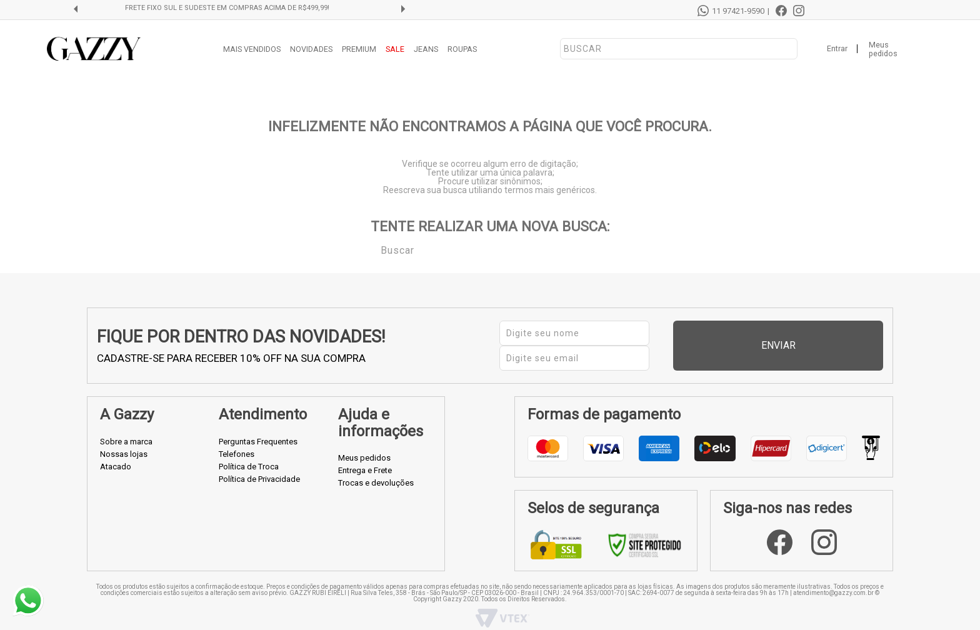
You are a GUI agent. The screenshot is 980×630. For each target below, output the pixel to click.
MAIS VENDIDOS (252, 49)
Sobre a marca (126, 426)
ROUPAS (462, 49)
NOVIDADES (311, 49)
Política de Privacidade (259, 464)
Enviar (843, 338)
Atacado (115, 451)
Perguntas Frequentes (258, 426)
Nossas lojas (124, 439)
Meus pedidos (883, 49)
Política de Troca (249, 451)
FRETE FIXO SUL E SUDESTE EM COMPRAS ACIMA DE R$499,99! (243, 8)
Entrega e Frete (365, 456)
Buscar (372, 249)
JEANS (426, 49)
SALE (395, 49)
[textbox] (679, 48)
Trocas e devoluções (376, 468)
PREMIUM (359, 49)
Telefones (236, 439)
